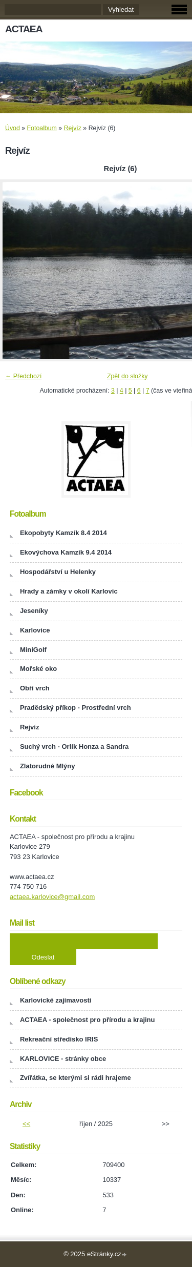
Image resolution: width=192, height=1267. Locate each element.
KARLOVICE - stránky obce (63, 1058)
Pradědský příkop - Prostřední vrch (75, 707)
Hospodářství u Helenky (58, 572)
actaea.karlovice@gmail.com (52, 897)
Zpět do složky (127, 376)
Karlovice (35, 630)
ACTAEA (23, 29)
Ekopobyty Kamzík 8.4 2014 (63, 533)
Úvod (12, 128)
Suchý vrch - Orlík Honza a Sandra (74, 746)
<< (26, 1124)
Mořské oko (38, 668)
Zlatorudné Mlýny (47, 766)
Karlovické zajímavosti (55, 1000)
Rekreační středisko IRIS (59, 1039)
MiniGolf (33, 649)
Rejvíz (72, 128)
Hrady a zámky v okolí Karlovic (69, 591)
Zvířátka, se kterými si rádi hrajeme (75, 1077)
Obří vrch (35, 688)
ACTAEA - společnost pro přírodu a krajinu (87, 1020)
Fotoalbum (42, 128)
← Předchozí (23, 376)
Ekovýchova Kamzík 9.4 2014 (66, 552)
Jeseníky (34, 611)
